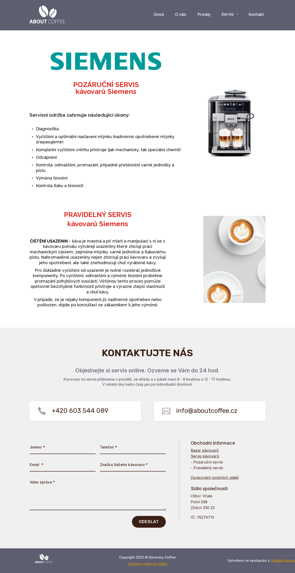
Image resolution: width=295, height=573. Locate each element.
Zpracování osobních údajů (215, 477)
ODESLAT (149, 521)
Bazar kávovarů (205, 450)
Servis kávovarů (205, 456)
